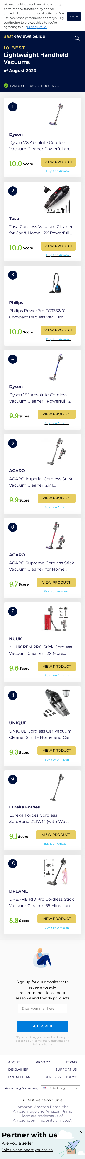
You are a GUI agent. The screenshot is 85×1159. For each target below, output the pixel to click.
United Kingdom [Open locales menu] (60, 1088)
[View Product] (42, 137)
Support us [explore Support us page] (66, 1069)
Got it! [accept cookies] (74, 16)
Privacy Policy (37, 27)
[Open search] (77, 38)
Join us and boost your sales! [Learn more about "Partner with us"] (27, 1150)
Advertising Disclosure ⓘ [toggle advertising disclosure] (22, 1088)
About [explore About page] (14, 1062)
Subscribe (42, 1026)
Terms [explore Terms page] (71, 1062)
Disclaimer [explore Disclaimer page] (18, 1069)
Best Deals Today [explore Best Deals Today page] (60, 1077)
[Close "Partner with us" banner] (80, 1131)
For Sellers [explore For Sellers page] (19, 1077)
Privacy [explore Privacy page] (43, 1062)
